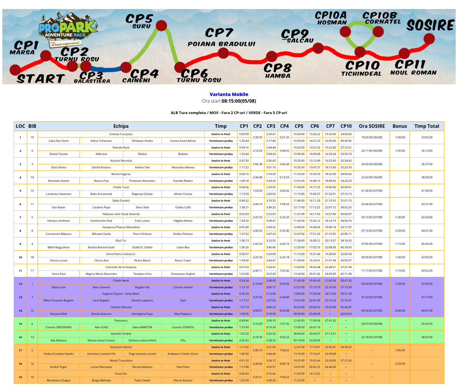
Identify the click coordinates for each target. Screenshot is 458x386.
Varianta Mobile (229, 94)
